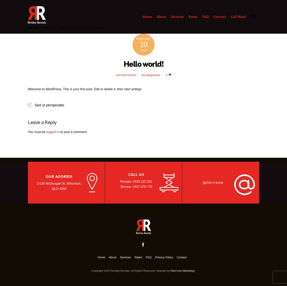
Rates (193, 17)
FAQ (205, 17)
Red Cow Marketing (183, 270)
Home (147, 17)
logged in (52, 132)
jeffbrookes (126, 75)
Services (177, 17)
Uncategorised (150, 75)
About (161, 17)
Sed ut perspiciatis (49, 105)
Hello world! (144, 64)
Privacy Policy (164, 257)
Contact (219, 17)
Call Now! (238, 17)
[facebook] (143, 244)
